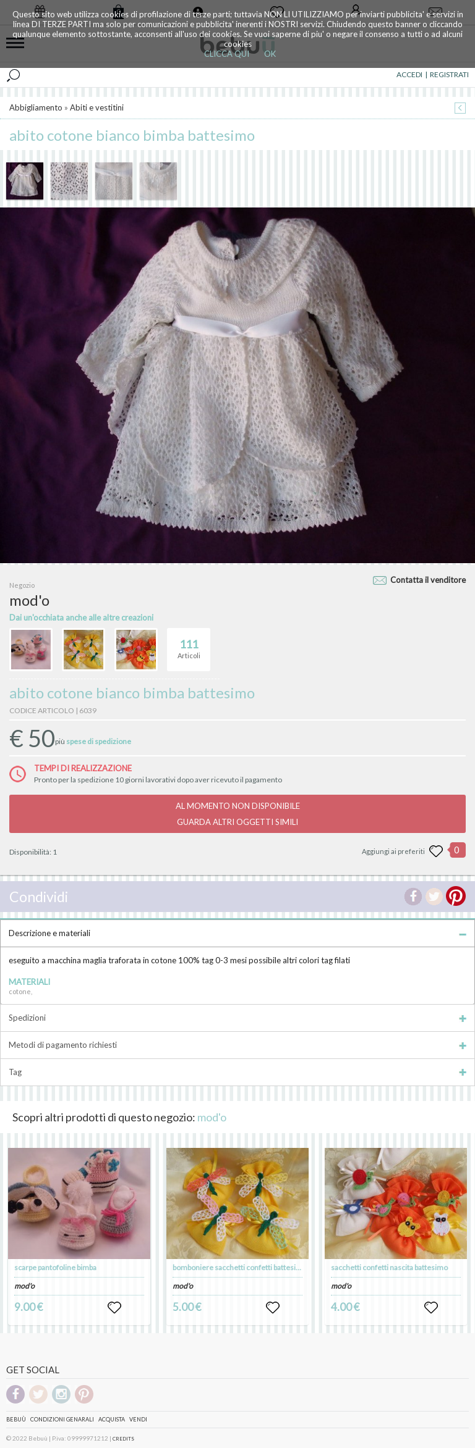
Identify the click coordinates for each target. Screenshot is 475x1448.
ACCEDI (409, 74)
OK (270, 54)
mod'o (211, 1117)
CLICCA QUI (226, 54)
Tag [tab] (237, 1072)
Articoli (189, 644)
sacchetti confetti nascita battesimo (389, 1267)
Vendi (138, 1419)
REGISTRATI (449, 74)
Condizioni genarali (62, 1419)
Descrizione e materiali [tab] (237, 933)
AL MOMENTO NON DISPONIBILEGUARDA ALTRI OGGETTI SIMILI (238, 814)
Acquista (111, 1419)
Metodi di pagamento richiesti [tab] (237, 1045)
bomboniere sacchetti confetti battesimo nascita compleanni (272, 1267)
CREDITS (123, 1439)
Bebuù (16, 1419)
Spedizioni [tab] (237, 1018)
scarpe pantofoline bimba (55, 1267)
